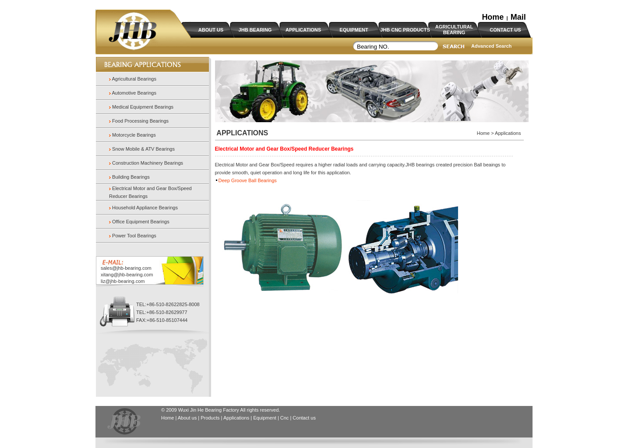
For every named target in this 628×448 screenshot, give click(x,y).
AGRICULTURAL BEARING (454, 29)
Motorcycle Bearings (134, 135)
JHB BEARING (255, 29)
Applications (236, 417)
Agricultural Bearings (133, 78)
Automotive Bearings (133, 92)
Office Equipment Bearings (140, 221)
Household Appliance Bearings (145, 207)
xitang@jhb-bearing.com (127, 274)
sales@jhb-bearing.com (126, 268)
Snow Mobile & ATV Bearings (143, 149)
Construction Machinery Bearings (147, 163)
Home (493, 17)
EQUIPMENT (353, 29)
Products (210, 417)
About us (187, 417)
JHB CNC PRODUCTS (405, 29)
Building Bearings (131, 177)
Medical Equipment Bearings (142, 106)
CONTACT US (505, 29)
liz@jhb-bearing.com (123, 281)
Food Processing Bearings (140, 120)
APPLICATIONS (303, 29)
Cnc (285, 417)
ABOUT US (210, 29)
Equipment (264, 417)
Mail (518, 17)
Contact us (304, 417)
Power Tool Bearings (134, 235)
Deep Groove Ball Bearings (248, 180)
